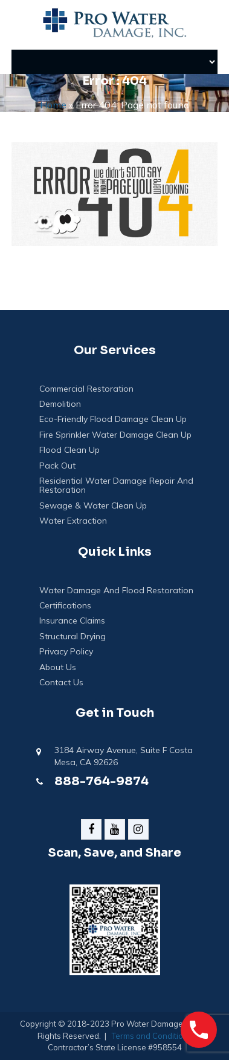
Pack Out (57, 465)
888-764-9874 (101, 781)
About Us (57, 667)
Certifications (65, 605)
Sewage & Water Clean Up (93, 505)
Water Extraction (73, 520)
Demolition (60, 404)
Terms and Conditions (152, 1036)
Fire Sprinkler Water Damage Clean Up (115, 434)
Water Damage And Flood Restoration (116, 590)
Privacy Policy (66, 651)
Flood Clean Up (69, 450)
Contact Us (61, 682)
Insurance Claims (72, 620)
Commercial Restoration (86, 388)
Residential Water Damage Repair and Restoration (116, 485)
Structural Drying (72, 636)
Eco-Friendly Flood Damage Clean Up (113, 419)
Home (53, 105)
